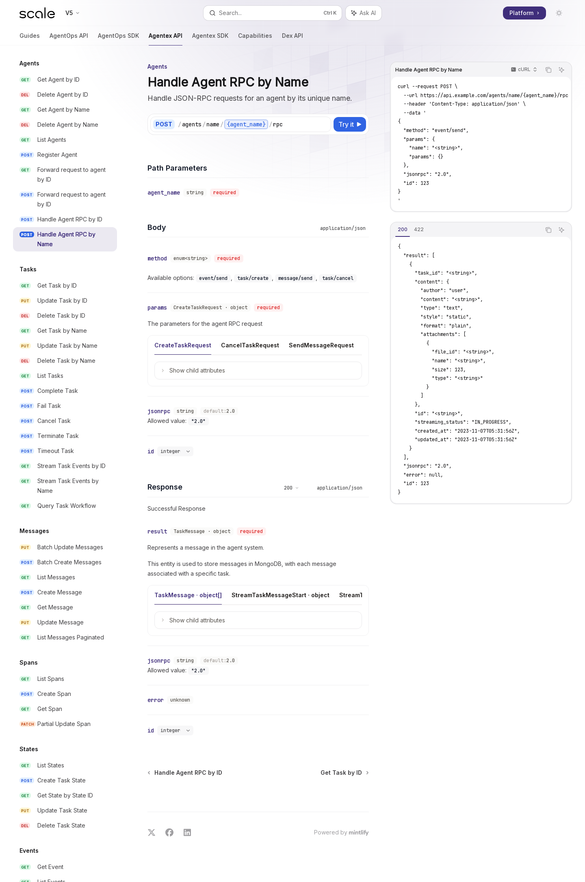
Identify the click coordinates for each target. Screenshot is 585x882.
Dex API (292, 39)
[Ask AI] (561, 70)
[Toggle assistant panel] (363, 13)
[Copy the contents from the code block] (548, 70)
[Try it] (350, 124)
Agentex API (165, 39)
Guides (30, 39)
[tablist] (465, 230)
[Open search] (272, 13)
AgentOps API (69, 39)
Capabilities (255, 39)
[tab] (402, 229)
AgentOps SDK (118, 39)
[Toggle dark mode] (559, 13)
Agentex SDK (210, 39)
